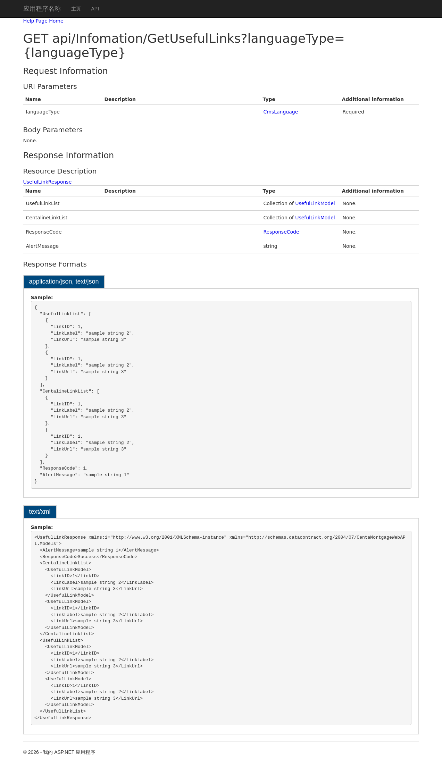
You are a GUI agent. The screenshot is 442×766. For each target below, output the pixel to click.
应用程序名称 (42, 8)
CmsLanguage (281, 112)
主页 (76, 8)
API (95, 8)
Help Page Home (43, 21)
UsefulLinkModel (315, 203)
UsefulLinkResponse (47, 182)
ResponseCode (281, 232)
